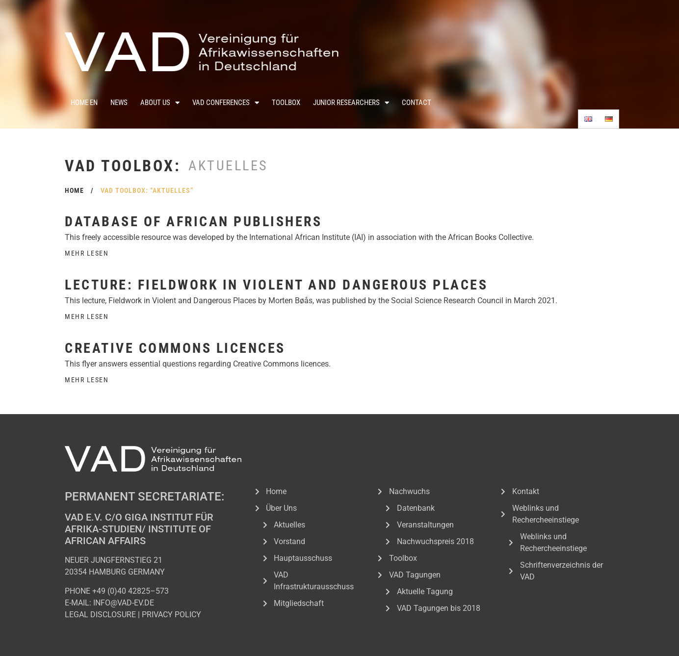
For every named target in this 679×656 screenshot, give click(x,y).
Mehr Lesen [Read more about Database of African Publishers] (86, 253)
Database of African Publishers (193, 221)
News (119, 102)
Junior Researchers (351, 102)
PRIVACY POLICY (171, 614)
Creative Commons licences (175, 348)
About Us (160, 102)
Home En (84, 102)
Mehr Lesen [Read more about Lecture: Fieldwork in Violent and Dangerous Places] (86, 316)
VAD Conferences (225, 102)
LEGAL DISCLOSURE (100, 614)
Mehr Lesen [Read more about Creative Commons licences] (86, 380)
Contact (416, 102)
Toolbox (286, 102)
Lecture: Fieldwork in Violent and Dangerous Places (276, 285)
